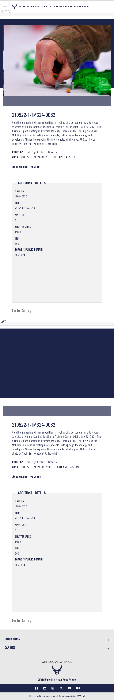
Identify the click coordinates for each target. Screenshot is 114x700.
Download (19, 167)
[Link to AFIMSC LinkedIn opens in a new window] (44, 688)
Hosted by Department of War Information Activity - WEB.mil (57, 696)
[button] (5, 6)
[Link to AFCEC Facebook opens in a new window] (36, 688)
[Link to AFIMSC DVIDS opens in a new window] (78, 688)
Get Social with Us (57, 662)
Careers (9, 647)
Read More (21, 255)
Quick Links (12, 638)
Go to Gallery (21, 310)
